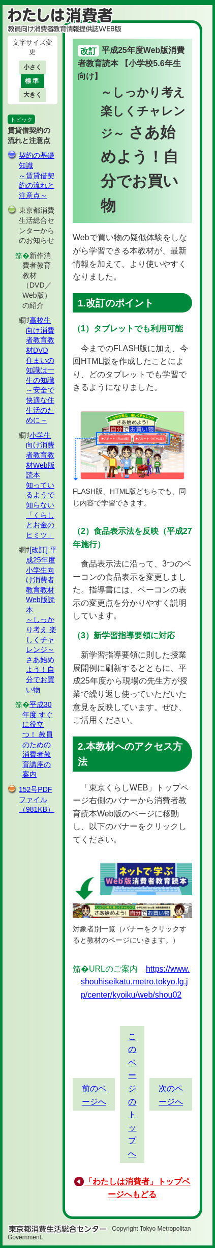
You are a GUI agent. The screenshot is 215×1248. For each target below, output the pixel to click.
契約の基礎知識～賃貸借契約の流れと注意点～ (36, 175)
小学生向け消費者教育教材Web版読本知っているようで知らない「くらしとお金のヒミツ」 (40, 485)
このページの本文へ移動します (107, 2)
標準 (32, 80)
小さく (32, 67)
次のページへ (171, 1095)
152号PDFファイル (36, 799)
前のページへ (94, 1095)
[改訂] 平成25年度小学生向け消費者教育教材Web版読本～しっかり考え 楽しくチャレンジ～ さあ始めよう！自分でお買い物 (41, 619)
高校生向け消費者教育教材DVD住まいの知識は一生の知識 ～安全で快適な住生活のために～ (40, 370)
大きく (32, 94)
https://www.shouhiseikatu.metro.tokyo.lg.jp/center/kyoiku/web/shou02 (135, 982)
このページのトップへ (132, 1095)
